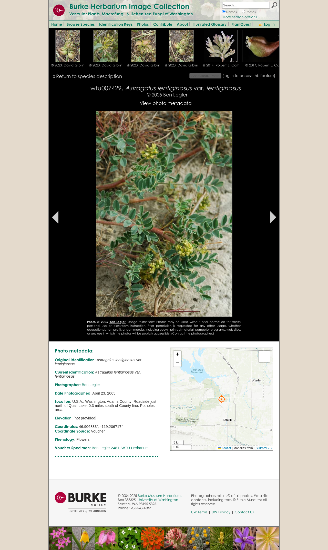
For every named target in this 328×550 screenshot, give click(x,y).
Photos (251, 12)
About (182, 24)
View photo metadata (166, 103)
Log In (269, 24)
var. (183, 88)
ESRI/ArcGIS (263, 448)
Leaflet (224, 448)
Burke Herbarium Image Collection (129, 6)
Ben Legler (175, 94)
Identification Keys (115, 24)
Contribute (162, 24)
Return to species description (89, 76)
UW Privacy (221, 512)
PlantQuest (241, 24)
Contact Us (244, 512)
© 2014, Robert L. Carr (221, 65)
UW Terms (199, 512)
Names (231, 12)
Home (56, 24)
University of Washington (158, 500)
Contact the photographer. (192, 333)
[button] (222, 399)
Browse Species (81, 24)
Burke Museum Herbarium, (160, 496)
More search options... (241, 17)
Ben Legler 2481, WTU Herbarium (120, 448)
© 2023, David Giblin (67, 65)
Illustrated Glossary (209, 24)
